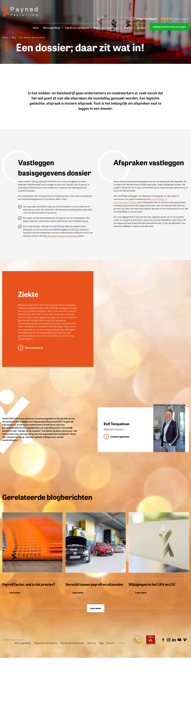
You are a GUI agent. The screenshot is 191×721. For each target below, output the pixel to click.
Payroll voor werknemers (106, 27)
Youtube (179, 639)
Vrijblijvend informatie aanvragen (169, 26)
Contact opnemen (119, 436)
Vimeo (185, 639)
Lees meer (95, 608)
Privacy (121, 643)
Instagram (168, 639)
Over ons (128, 27)
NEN (77, 229)
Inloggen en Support (146, 18)
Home (36, 27)
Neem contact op (34, 347)
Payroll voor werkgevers (77, 27)
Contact (141, 27)
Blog (14, 37)
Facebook (163, 639)
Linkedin (174, 639)
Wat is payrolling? (51, 27)
